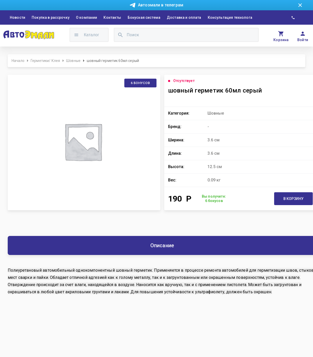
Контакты (112, 17)
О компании (86, 17)
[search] (120, 34)
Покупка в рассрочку (50, 17)
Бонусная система (144, 17)
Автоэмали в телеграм (160, 5)
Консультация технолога (230, 17)
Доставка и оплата (184, 17)
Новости (17, 17)
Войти (302, 40)
